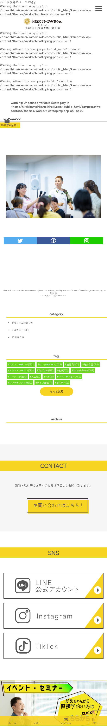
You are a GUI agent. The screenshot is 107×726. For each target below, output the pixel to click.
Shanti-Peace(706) (83, 370)
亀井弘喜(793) (91, 364)
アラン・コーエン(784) (21, 370)
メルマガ (16, 329)
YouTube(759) (45, 370)
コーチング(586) (18, 376)
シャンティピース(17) (69, 376)
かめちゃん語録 (20, 322)
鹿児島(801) (73, 364)
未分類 (15, 337)
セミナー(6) (62, 382)
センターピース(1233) (50, 364)
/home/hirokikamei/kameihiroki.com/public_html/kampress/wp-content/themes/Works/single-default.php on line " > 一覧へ (54, 293)
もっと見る (56, 391)
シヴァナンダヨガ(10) (20, 382)
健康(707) (63, 370)
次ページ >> (60, 295)
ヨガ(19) (49, 376)
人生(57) (35, 376)
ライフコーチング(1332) (21, 364)
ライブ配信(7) (44, 382)
